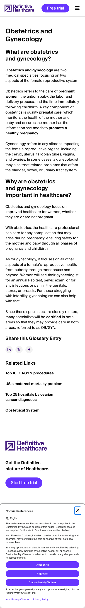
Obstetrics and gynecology (29, 70)
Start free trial (24, 482)
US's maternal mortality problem (33, 384)
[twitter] (19, 349)
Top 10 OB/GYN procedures (29, 373)
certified (54, 317)
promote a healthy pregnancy (36, 130)
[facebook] (29, 349)
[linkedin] (9, 349)
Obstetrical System (22, 410)
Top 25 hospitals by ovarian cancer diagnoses (29, 397)
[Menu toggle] (77, 8)
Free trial (55, 8)
